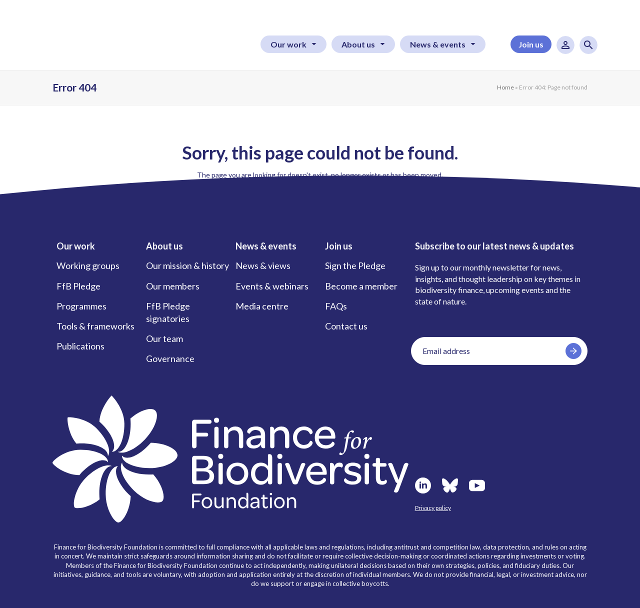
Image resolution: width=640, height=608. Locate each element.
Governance (170, 358)
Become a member (361, 286)
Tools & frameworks (95, 326)
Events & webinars (272, 286)
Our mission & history (187, 265)
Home (505, 87)
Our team (164, 338)
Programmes (81, 306)
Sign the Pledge (355, 265)
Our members (173, 286)
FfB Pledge (78, 286)
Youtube (477, 486)
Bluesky (450, 486)
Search (589, 45)
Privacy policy (433, 508)
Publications (80, 346)
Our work (288, 44)
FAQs (336, 306)
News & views (263, 265)
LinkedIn (423, 486)
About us (358, 44)
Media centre (262, 306)
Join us (531, 44)
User (565, 45)
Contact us (346, 326)
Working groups (88, 265)
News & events (438, 44)
